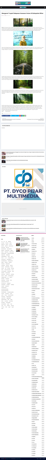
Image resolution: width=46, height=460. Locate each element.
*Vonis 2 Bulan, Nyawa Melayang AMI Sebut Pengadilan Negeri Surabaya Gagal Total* (20, 224)
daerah (9, 256)
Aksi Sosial (39, 247)
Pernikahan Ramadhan (10, 292)
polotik (39, 406)
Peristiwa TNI (7, 286)
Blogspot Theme (8, 458)
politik (11, 293)
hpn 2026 (8, 268)
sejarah (39, 436)
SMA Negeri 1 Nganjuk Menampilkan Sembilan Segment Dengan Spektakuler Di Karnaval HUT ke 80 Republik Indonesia (25, 156)
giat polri (11, 265)
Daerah (2, 257)
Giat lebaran (3, 265)
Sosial (2, 305)
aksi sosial (39, 245)
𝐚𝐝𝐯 (4, 241)
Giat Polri (2, 266)
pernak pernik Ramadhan (4, 290)
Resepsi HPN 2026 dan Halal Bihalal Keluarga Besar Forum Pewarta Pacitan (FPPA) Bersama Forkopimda (22, 228)
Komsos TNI (8, 274)
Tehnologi (12, 305)
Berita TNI (7, 247)
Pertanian (2, 293)
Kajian (13, 271)
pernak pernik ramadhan (4, 289)
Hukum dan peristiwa (7, 269)
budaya (11, 250)
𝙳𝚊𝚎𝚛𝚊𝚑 (6, 257)
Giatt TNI (2, 268)
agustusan (9, 241)
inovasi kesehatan (3, 271)
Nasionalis (2, 278)
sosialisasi (8, 305)
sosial (39, 438)
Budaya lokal (3, 254)
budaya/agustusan (4, 256)
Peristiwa (2, 286)
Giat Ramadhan (7, 266)
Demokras (10, 262)
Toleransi (39, 447)
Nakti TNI (11, 277)
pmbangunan (7, 293)
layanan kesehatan (10, 275)
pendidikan (8, 284)
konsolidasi (12, 274)
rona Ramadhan (8, 302)
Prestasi (39, 408)
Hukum (2, 269)
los (39, 363)
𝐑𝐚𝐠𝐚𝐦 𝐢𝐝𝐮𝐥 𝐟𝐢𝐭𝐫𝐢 (39, 417)
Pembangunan (3, 284)
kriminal (2, 275)
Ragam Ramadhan (3, 299)
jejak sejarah (9, 271)
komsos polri (3, 274)
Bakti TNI (39, 256)
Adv (6, 241)
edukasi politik (8, 263)
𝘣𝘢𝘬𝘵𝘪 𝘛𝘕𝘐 (10, 244)
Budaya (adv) (39, 277)
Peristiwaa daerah (3, 287)
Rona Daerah (39, 429)
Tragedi (39, 453)
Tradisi (39, 449)
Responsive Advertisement (23, 208)
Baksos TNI (2, 244)
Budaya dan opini (3, 253)
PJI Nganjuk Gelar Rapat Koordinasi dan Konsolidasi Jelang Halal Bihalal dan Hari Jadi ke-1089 (21, 220)
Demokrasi (2, 263)
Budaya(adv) (8, 254)
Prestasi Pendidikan (39, 410)
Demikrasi (6, 262)
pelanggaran (8, 283)
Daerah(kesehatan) (4, 260)
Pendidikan (12, 284)
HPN (5, 268)
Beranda (3, 11)
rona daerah (39, 427)
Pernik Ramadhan (3, 292)
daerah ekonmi (3, 259)
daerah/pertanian (10, 260)
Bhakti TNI (2, 250)
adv (1, 241)
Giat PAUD (7, 265)
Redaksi (3, 15)
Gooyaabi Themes (17, 458)
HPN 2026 (12, 268)
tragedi (39, 451)
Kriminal (6, 275)
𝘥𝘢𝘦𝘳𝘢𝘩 (12, 256)
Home (37, 458)
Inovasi (13, 269)
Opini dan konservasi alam (8, 11)
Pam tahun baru (3, 283)
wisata (2, 308)
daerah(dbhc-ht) (9, 259)
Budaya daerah (39, 279)
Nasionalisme (3, 280)
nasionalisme (7, 278)
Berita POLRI (3, 247)
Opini (11, 280)
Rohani (39, 425)
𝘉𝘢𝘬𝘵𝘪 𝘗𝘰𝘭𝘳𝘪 (7, 244)
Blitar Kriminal (7, 250)
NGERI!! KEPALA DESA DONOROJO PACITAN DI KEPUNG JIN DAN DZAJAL (17, 160)
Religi (8, 299)
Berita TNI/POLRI (39, 268)
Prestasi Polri (3, 296)
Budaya (39, 275)
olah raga (7, 280)
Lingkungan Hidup (3, 277)
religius (11, 299)
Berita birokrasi (39, 260)
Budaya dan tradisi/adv (10, 253)
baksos (39, 249)
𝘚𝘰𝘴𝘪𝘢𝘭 (5, 305)
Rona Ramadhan (39, 434)
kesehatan (2, 272)
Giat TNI (12, 266)
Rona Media (3, 302)
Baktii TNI (39, 258)
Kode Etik (44, 458)
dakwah (2, 262)
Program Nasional (8, 296)
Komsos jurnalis (7, 272)
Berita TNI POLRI (39, 266)
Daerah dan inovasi (11, 257)
